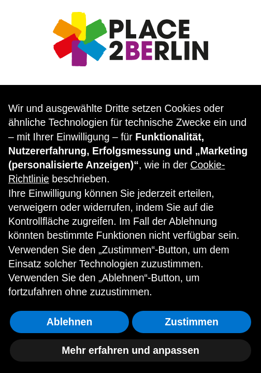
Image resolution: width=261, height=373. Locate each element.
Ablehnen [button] (70, 321)
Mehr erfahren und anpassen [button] (130, 350)
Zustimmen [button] (192, 321)
